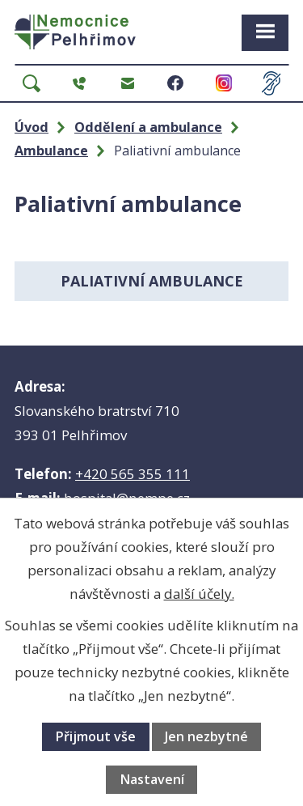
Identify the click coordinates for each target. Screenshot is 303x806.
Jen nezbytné (206, 736)
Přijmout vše (95, 736)
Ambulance (51, 150)
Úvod (31, 127)
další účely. (199, 593)
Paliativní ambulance (152, 281)
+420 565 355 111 (132, 474)
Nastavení (152, 779)
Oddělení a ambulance (148, 127)
